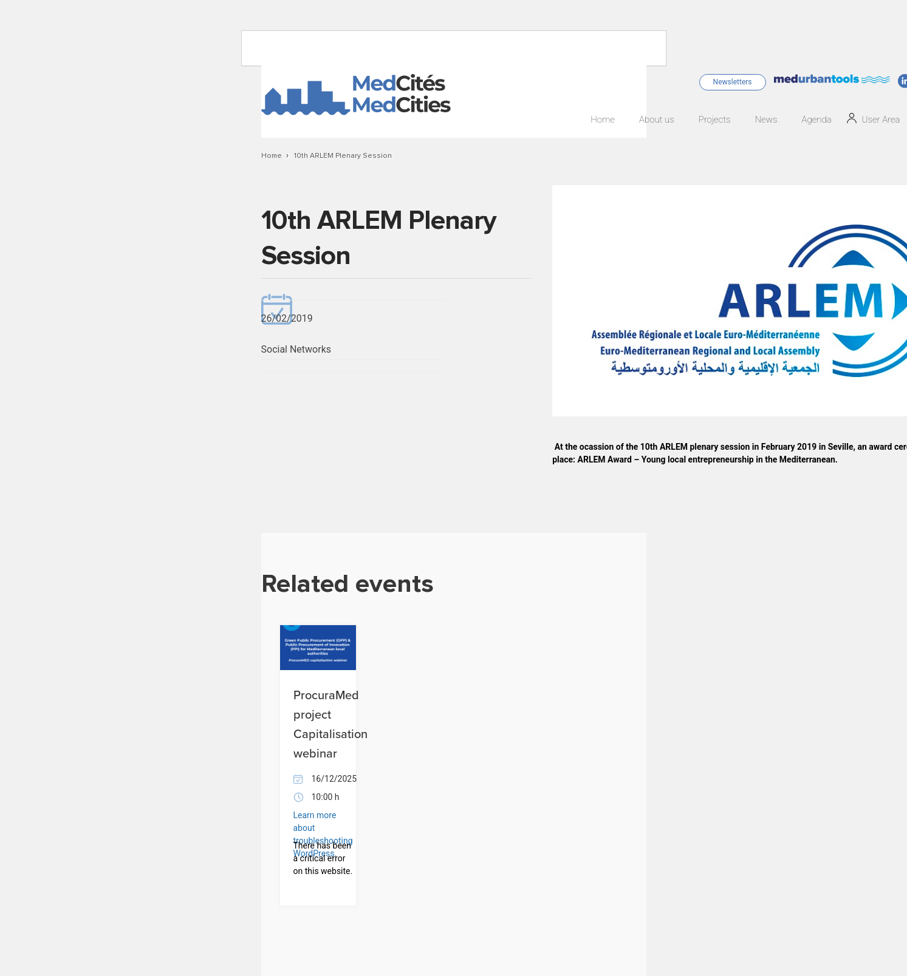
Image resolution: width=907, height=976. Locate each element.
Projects (715, 120)
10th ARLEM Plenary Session (343, 156)
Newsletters (732, 82)
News (766, 120)
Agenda (816, 120)
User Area (881, 120)
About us (656, 120)
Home (602, 120)
